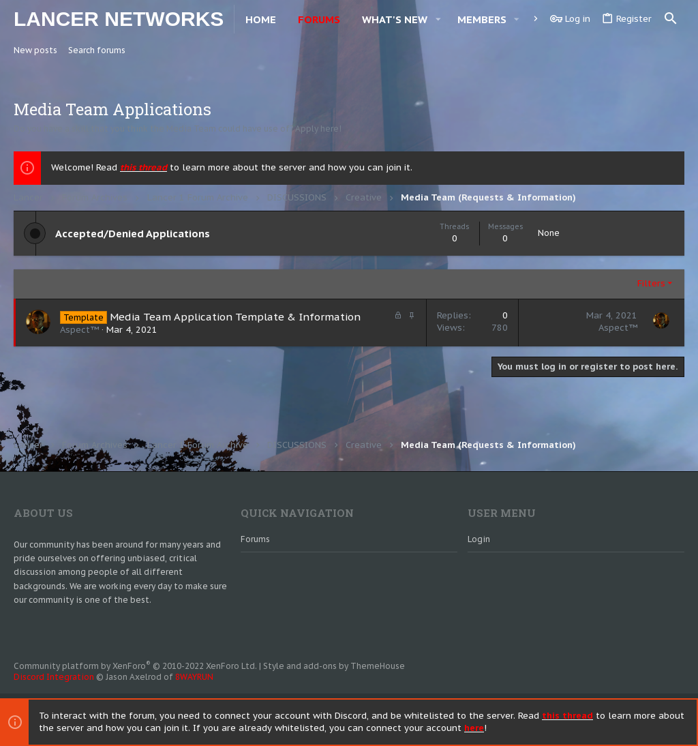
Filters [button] (651, 283)
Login (479, 539)
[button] (437, 19)
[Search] (670, 19)
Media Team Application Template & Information (235, 316)
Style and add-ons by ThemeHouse (334, 666)
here (474, 728)
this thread (143, 167)
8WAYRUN (194, 677)
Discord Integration (54, 677)
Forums (255, 539)
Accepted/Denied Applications (132, 233)
